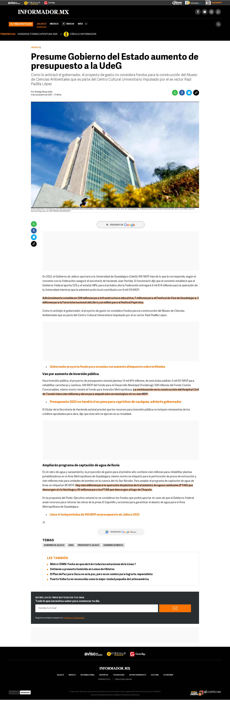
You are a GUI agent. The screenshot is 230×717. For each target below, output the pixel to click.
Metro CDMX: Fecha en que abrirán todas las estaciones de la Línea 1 (93, 564)
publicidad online (123, 679)
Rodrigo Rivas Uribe (43, 92)
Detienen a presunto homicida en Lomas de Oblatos (82, 569)
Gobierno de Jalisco (54, 545)
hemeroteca (104, 679)
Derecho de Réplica (113, 695)
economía (168, 675)
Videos (68, 23)
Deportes (103, 675)
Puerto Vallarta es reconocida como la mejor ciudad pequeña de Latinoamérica (99, 579)
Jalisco (41, 24)
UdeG (71, 545)
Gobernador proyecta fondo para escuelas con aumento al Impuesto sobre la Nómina (107, 366)
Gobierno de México (113, 545)
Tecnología (118, 675)
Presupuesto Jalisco (88, 545)
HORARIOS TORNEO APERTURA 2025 (37, 34)
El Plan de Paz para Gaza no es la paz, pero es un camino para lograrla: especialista (101, 574)
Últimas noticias (21, 24)
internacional (87, 675)
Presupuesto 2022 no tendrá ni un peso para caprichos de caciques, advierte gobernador (115, 402)
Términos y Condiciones (73, 618)
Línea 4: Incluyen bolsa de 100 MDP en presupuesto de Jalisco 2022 (94, 514)
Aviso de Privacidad (98, 695)
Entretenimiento (137, 675)
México (54, 24)
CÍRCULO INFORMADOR (83, 34)
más (82, 24)
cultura (155, 675)
